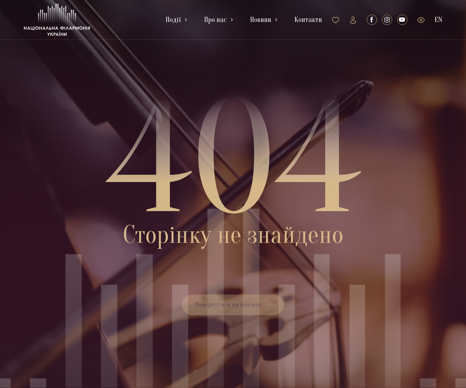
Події (173, 20)
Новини (260, 20)
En (438, 20)
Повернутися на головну (233, 311)
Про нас (215, 20)
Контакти (308, 20)
